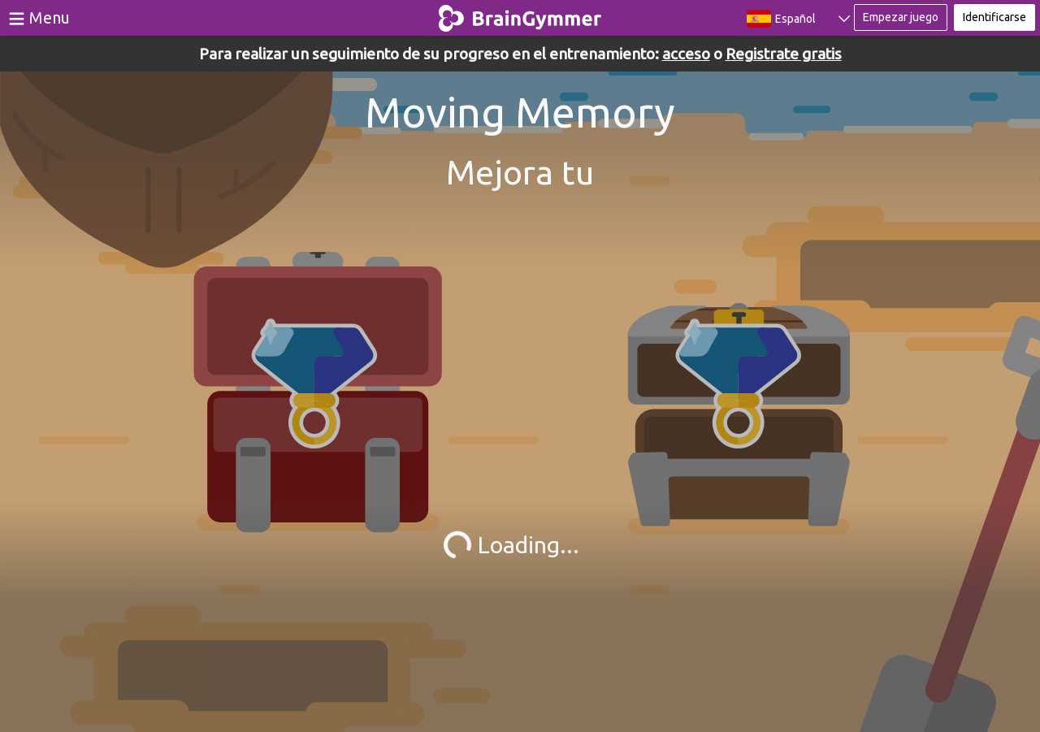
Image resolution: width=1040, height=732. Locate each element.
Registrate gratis (784, 54)
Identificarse (994, 17)
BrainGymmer (520, 14)
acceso (686, 54)
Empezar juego (900, 17)
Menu (49, 17)
